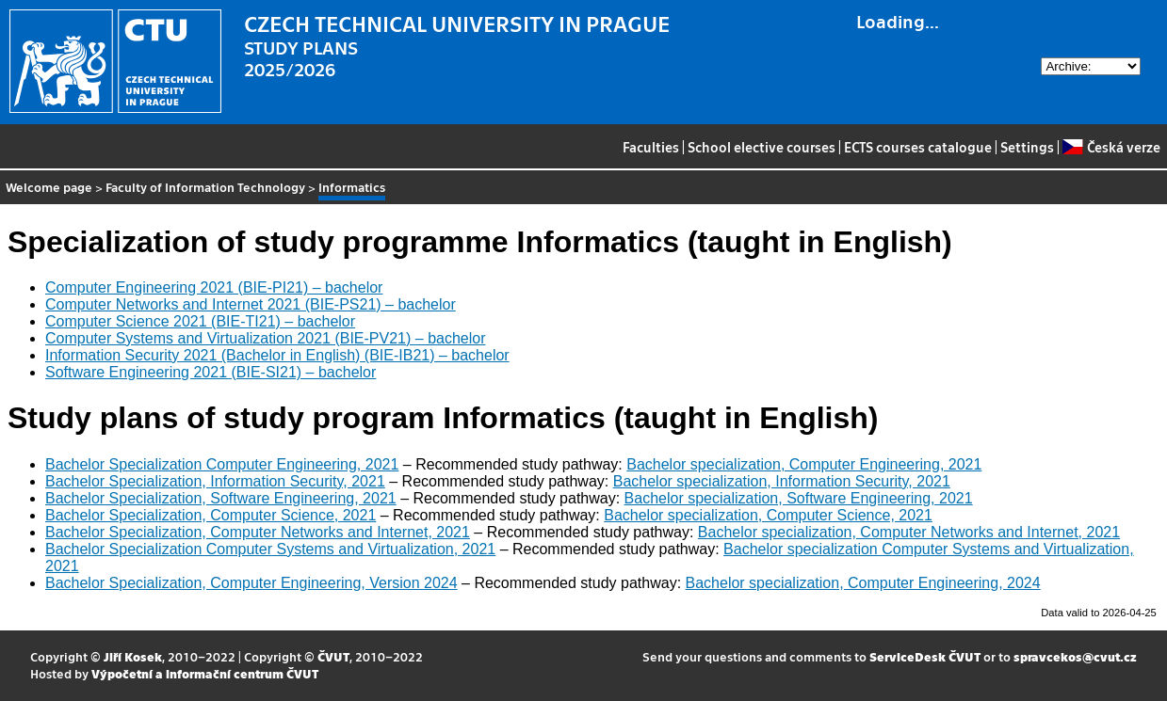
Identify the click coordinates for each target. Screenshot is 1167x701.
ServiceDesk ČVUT (925, 656)
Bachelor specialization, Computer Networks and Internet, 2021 (909, 532)
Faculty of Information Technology (205, 187)
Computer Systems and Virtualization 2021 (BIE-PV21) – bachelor (265, 338)
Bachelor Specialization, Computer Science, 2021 (210, 515)
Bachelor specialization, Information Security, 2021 (781, 481)
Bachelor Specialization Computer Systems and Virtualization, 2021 (270, 549)
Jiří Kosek (133, 656)
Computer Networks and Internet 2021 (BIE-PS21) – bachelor (250, 304)
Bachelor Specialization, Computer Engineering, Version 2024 (251, 583)
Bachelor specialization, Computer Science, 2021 (768, 515)
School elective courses (761, 146)
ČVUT (333, 656)
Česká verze (1110, 146)
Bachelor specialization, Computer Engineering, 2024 (863, 583)
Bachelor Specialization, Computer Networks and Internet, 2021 (257, 532)
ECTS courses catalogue (918, 146)
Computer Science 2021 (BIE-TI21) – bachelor (200, 321)
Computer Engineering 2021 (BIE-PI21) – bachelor (213, 287)
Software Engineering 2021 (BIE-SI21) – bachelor (210, 372)
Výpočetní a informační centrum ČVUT (204, 673)
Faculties (651, 146)
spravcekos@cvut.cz (1075, 656)
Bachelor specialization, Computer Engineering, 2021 (803, 464)
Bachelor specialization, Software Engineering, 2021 (798, 498)
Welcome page (49, 187)
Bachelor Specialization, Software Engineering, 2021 (221, 498)
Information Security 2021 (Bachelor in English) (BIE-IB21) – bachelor (277, 355)
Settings (1027, 146)
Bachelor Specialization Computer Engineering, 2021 (221, 464)
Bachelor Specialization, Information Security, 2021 (215, 481)
